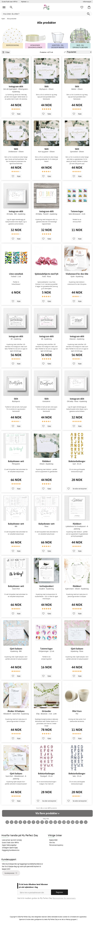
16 (73, 822)
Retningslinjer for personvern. (64, 898)
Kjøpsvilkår (53, 840)
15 (68, 822)
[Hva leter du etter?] (46, 14)
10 (46, 822)
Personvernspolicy (56, 845)
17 (77, 822)
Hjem (3, 19)
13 (60, 822)
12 (55, 822)
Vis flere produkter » (47, 813)
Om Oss (52, 842)
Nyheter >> (25, 2)
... (81, 822)
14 (64, 822)
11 (51, 822)
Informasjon (87, 2)
